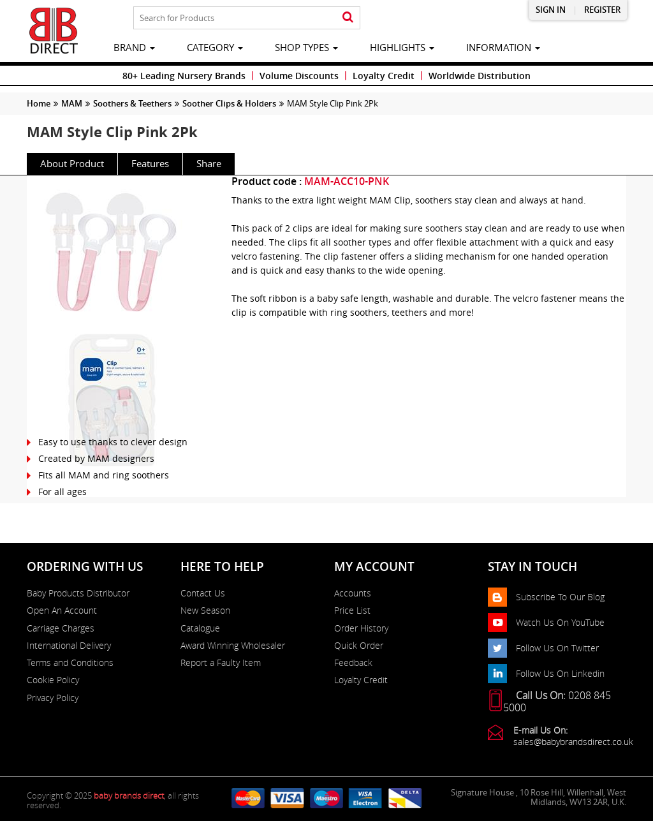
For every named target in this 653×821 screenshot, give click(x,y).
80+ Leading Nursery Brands (184, 75)
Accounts (352, 593)
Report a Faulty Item (220, 663)
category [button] (215, 47)
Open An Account (62, 610)
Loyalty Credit (384, 75)
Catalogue (200, 628)
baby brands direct (129, 795)
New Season (205, 610)
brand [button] (134, 47)
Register (602, 10)
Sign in (551, 10)
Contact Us (202, 593)
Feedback (353, 663)
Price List (352, 610)
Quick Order (358, 645)
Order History (361, 628)
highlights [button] (402, 47)
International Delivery (69, 645)
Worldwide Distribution (480, 75)
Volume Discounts (299, 75)
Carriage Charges (60, 628)
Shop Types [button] (306, 47)
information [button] (503, 47)
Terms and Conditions (70, 663)
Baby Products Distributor (78, 593)
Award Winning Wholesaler (232, 645)
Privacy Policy (52, 698)
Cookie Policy (53, 680)
